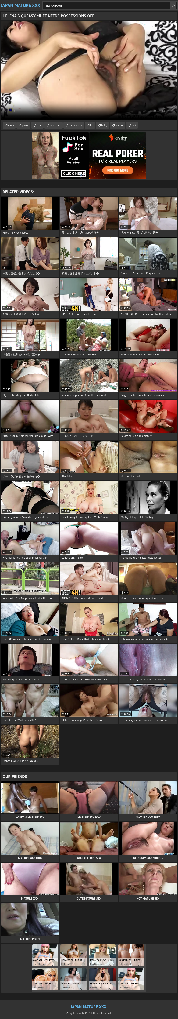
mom (11, 125)
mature (119, 125)
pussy (25, 125)
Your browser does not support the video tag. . (89, 70)
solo (39, 125)
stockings (55, 125)
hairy (104, 125)
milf (134, 125)
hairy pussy (75, 125)
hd (91, 125)
